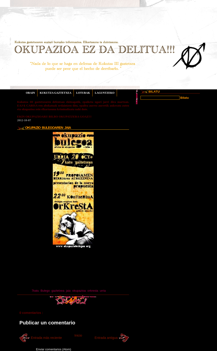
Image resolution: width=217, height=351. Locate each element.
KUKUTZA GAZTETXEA (55, 92)
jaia (68, 290)
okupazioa (79, 290)
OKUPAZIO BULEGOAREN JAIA (48, 127)
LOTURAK (83, 92)
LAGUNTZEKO (104, 92)
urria (103, 290)
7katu (35, 290)
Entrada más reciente (46, 338)
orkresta (92, 290)
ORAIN (30, 92)
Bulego (45, 290)
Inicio (78, 335)
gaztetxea (57, 290)
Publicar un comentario (47, 323)
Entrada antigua (106, 338)
